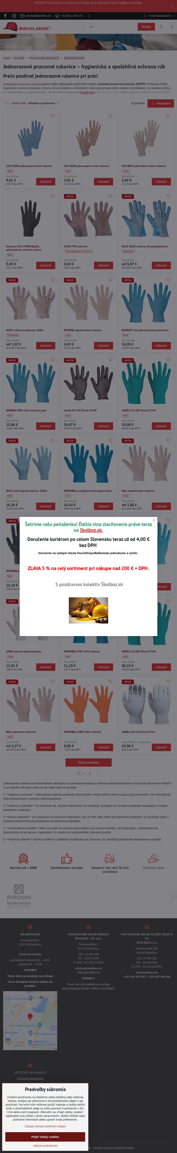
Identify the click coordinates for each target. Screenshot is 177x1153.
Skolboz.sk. (91, 530)
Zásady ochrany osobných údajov (45, 1126)
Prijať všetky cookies (45, 1136)
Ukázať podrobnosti (45, 1145)
